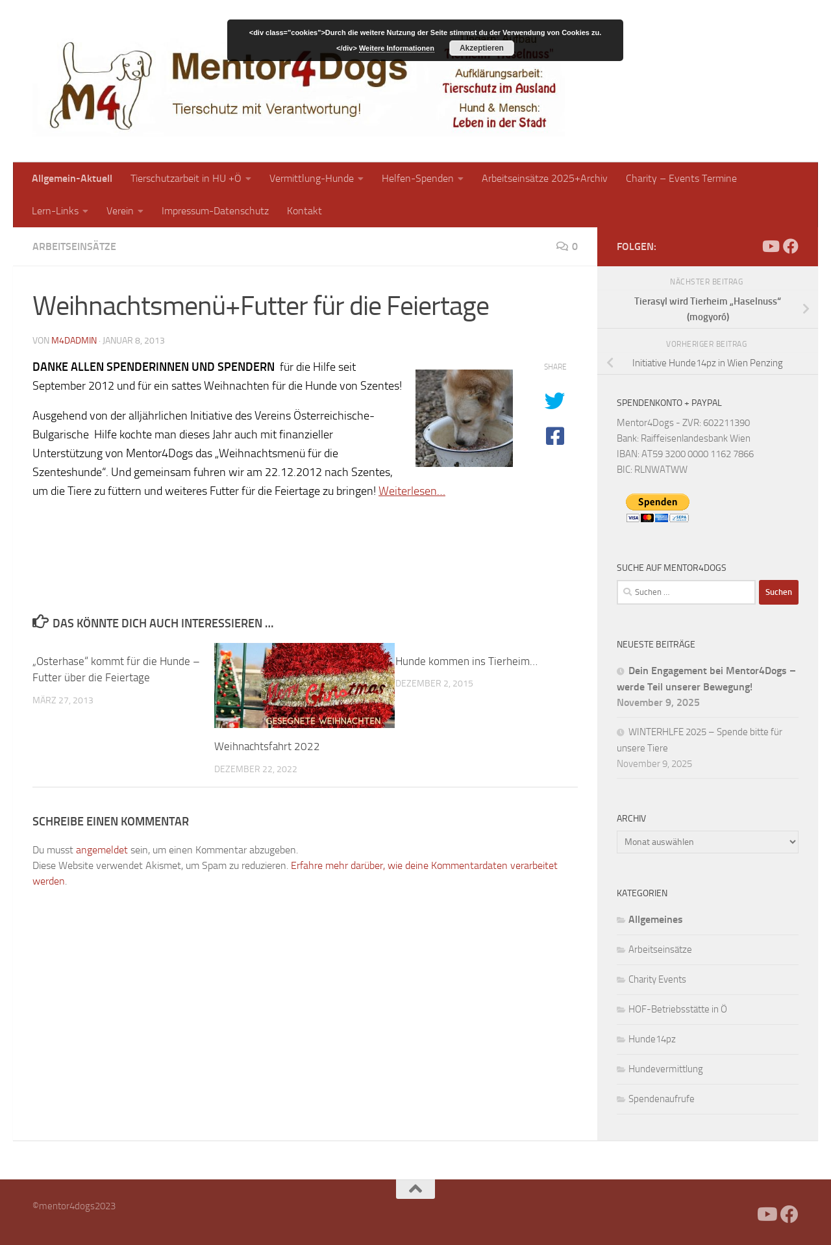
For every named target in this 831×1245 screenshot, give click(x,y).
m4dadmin (74, 340)
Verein (120, 211)
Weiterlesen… (411, 491)
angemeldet (102, 850)
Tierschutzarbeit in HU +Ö (186, 178)
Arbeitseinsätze (74, 246)
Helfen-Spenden (418, 178)
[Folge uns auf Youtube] (770, 246)
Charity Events (657, 979)
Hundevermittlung (665, 1069)
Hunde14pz (652, 1039)
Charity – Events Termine (681, 178)
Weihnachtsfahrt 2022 (267, 746)
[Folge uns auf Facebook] (791, 246)
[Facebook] (749, 246)
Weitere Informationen (396, 48)
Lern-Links (55, 211)
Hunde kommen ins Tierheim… (466, 661)
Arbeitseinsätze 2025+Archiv (545, 178)
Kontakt (304, 211)
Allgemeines (655, 919)
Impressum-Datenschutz (215, 211)
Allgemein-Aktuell (72, 178)
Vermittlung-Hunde (311, 178)
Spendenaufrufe (661, 1099)
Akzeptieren (482, 48)
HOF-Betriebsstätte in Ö (677, 1009)
